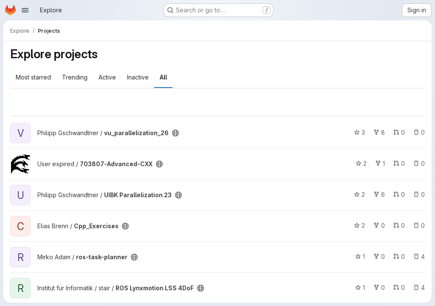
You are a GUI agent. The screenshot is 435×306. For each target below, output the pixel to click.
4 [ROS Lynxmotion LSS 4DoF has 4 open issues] (419, 287)
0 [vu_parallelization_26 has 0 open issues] (419, 132)
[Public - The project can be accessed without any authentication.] (175, 133)
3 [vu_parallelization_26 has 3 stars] (359, 132)
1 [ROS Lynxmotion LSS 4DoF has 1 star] (360, 287)
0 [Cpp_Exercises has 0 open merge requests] (399, 225)
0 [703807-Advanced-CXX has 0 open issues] (419, 163)
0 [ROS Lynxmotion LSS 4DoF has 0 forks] (379, 287)
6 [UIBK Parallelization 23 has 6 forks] (379, 194)
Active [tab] (107, 77)
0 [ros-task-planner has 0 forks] (379, 256)
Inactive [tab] (138, 77)
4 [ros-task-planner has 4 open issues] (419, 256)
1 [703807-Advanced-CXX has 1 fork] (380, 163)
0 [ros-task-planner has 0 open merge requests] (399, 256)
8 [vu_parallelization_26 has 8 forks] (379, 132)
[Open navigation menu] (25, 10)
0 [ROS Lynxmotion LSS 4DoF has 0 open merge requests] (399, 287)
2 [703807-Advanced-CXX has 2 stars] (361, 163)
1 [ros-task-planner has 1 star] (360, 256)
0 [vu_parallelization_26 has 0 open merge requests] (399, 132)
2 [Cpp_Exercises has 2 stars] (359, 225)
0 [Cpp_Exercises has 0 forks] (379, 225)
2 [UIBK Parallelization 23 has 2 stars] (359, 194)
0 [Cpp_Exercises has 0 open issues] (419, 225)
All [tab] (163, 77)
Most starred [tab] (33, 77)
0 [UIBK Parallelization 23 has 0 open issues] (419, 194)
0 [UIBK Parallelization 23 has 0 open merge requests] (399, 194)
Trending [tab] (75, 77)
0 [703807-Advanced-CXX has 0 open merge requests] (399, 163)
